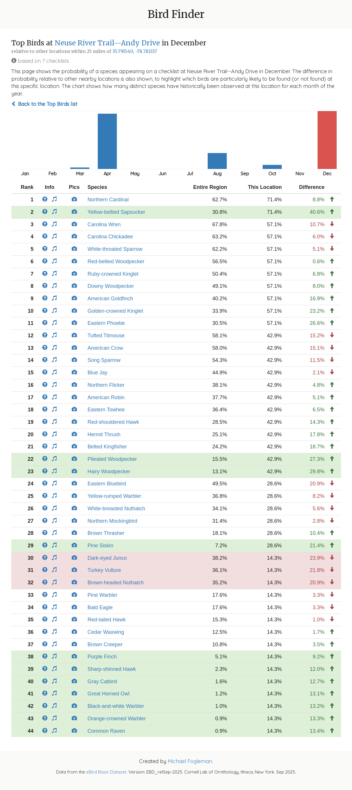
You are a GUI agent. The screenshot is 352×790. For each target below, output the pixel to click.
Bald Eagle (100, 607)
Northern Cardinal (108, 199)
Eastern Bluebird (107, 484)
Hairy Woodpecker (109, 471)
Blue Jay (98, 372)
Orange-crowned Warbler (117, 718)
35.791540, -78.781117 (134, 51)
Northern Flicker (106, 385)
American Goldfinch (110, 298)
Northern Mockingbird (112, 521)
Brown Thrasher (106, 533)
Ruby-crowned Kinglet (113, 274)
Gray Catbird (102, 681)
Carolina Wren (104, 224)
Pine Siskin (100, 545)
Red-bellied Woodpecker (116, 261)
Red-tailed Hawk (107, 620)
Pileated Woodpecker (112, 459)
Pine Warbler (102, 595)
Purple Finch (102, 657)
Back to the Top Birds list (44, 104)
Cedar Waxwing (106, 632)
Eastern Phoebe (106, 323)
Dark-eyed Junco (107, 558)
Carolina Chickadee (110, 237)
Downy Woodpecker (111, 286)
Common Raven (106, 731)
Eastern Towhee (106, 410)
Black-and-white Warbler (116, 706)
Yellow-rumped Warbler (114, 496)
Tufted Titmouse (106, 335)
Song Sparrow (104, 360)
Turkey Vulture (104, 570)
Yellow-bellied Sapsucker (116, 212)
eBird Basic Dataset (106, 772)
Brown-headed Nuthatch (116, 582)
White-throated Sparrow (115, 249)
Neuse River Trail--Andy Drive (107, 42)
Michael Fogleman (190, 761)
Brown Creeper (105, 644)
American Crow (105, 348)
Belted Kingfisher (107, 447)
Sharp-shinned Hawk (112, 669)
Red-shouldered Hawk (113, 422)
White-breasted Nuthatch (116, 508)
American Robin (106, 397)
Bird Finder (176, 14)
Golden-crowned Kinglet (115, 311)
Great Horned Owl (109, 694)
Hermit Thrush (104, 434)
